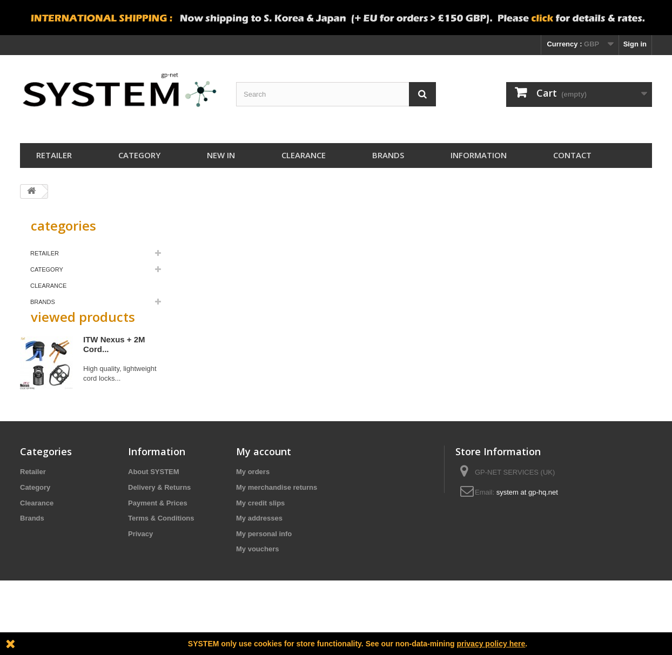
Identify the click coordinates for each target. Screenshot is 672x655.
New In (221, 155)
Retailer (54, 155)
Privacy (140, 573)
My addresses (259, 557)
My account (263, 490)
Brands (388, 155)
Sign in (635, 44)
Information (479, 155)
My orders (253, 511)
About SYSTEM (153, 511)
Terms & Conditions (161, 557)
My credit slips (260, 542)
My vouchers (257, 588)
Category (139, 155)
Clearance (303, 155)
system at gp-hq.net (527, 531)
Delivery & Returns (159, 526)
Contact (572, 155)
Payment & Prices (157, 542)
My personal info (264, 573)
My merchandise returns (276, 526)
